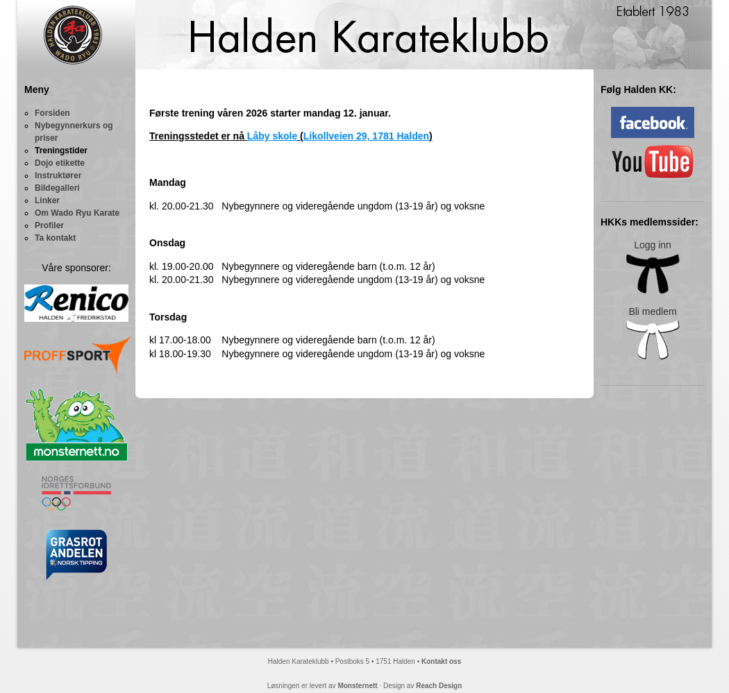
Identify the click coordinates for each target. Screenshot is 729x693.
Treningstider (61, 150)
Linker (47, 200)
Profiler (49, 225)
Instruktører (58, 175)
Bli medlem (652, 333)
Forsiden (52, 113)
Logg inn (652, 266)
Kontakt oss (441, 661)
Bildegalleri (57, 188)
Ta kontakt (55, 238)
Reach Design (439, 686)
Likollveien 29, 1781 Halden (366, 136)
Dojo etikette (60, 163)
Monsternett (357, 686)
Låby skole (272, 136)
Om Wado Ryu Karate (77, 213)
